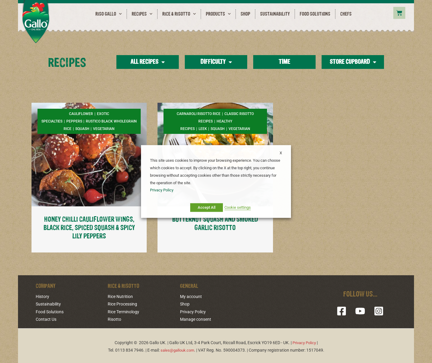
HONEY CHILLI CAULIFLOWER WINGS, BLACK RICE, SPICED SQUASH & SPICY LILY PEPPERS (89, 227)
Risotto (114, 318)
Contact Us (46, 318)
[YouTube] (360, 310)
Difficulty (216, 62)
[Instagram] (376, 310)
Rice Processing (122, 303)
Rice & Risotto (179, 14)
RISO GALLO (108, 14)
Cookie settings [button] (237, 207)
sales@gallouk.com (177, 348)
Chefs (346, 14)
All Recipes (147, 62)
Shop (245, 14)
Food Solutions (315, 14)
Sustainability (275, 14)
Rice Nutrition (120, 296)
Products (218, 14)
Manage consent (195, 318)
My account (191, 296)
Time (284, 62)
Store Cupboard (353, 62)
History (42, 296)
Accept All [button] (206, 207)
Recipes (142, 14)
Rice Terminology (123, 310)
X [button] (281, 153)
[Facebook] (344, 310)
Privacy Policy (193, 310)
